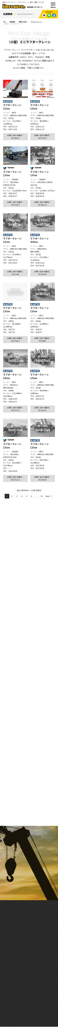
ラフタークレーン (36, 22)
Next (47, 496)
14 (42, 496)
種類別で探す (23, 22)
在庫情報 (12, 22)
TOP (4, 22)
